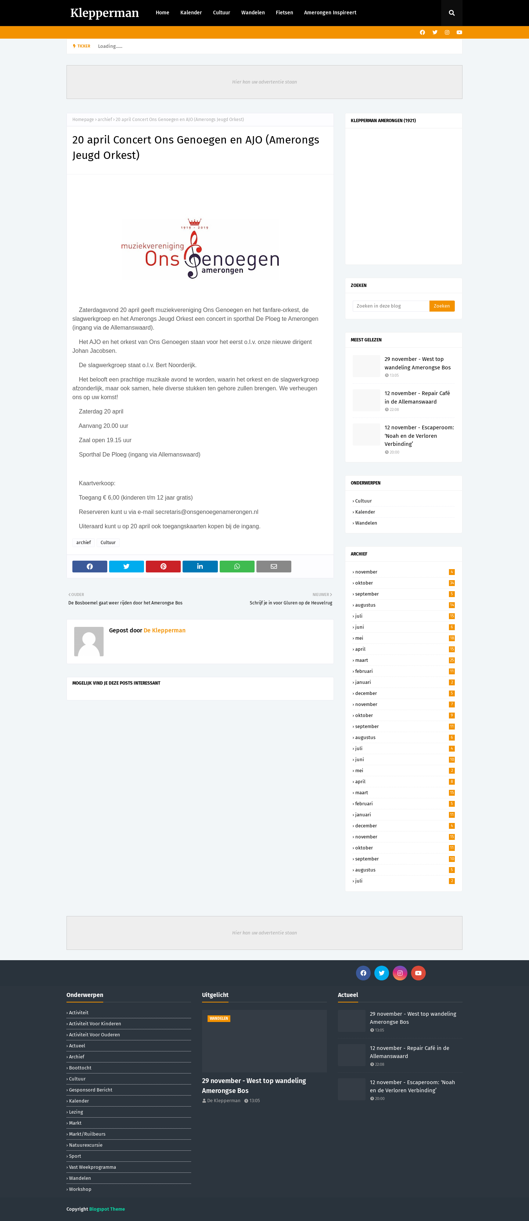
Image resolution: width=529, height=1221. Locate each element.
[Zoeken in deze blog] (391, 306)
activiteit (79, 1012)
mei (405, 638)
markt (75, 1123)
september (405, 594)
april (405, 649)
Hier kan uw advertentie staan (264, 82)
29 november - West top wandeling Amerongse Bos (418, 363)
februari (405, 671)
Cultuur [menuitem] (221, 13)
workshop (80, 1189)
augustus (405, 605)
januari (405, 682)
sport (75, 1156)
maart (405, 660)
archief (105, 119)
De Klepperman (164, 630)
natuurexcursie (85, 1145)
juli (405, 616)
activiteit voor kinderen (95, 1023)
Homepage (83, 119)
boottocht (80, 1068)
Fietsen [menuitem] (284, 13)
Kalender (365, 512)
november (405, 572)
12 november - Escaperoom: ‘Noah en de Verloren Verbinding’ (419, 435)
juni (405, 627)
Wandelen (366, 523)
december (405, 693)
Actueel (77, 1045)
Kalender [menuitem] (191, 13)
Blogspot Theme (107, 1209)
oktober (405, 583)
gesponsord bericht (90, 1090)
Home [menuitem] (162, 13)
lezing (76, 1112)
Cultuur (108, 542)
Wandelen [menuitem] (253, 13)
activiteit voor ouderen (94, 1034)
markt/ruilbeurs (87, 1134)
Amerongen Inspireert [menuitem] (330, 13)
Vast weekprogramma (92, 1167)
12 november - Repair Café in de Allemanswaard (417, 397)
